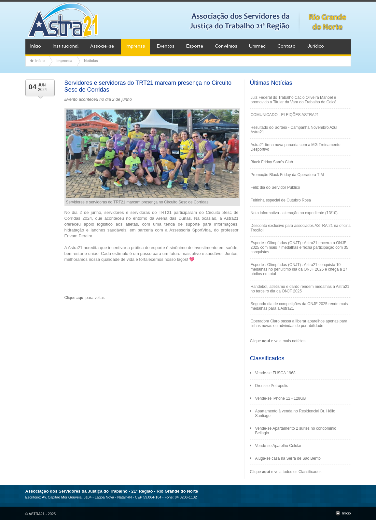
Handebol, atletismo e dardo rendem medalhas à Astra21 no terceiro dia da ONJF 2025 (300, 288)
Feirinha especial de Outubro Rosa (281, 200)
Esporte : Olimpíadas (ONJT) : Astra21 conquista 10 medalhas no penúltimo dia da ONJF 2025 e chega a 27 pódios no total (299, 269)
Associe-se (102, 46)
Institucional (65, 46)
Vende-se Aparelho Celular (278, 445)
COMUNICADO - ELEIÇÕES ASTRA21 (285, 114)
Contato (286, 46)
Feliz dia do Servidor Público (275, 187)
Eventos (165, 46)
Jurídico (315, 46)
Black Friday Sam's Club (272, 162)
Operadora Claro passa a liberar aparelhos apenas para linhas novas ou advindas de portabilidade (299, 323)
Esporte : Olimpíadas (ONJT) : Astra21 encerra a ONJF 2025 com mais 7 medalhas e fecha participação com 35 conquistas (299, 247)
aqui (266, 341)
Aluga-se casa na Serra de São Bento (288, 458)
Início (35, 46)
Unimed (257, 46)
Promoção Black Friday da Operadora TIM (287, 174)
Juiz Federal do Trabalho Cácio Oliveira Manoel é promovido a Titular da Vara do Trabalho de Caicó (294, 99)
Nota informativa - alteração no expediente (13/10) (294, 213)
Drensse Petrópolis (271, 385)
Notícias (91, 61)
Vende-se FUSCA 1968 (275, 373)
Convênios (226, 46)
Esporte (194, 46)
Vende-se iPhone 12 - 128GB (280, 398)
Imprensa (135, 46)
